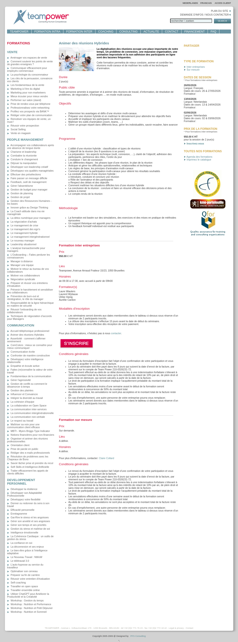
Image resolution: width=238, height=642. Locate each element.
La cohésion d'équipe (20, 401)
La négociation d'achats (22, 221)
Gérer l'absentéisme (20, 185)
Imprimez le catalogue (197, 159)
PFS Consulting (138, 636)
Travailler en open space (22, 586)
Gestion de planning (20, 193)
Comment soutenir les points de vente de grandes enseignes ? (30, 63)
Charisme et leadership (22, 151)
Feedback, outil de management (26, 182)
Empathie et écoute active (23, 365)
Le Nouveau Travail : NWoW (24, 557)
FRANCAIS (206, 3)
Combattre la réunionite (22, 155)
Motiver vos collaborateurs (23, 275)
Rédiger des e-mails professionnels (28, 452)
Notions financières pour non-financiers (30, 434)
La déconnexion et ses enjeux (25, 546)
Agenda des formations (198, 156)
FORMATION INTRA (47, 31)
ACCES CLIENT (223, 3)
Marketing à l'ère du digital (23, 88)
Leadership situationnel (22, 244)
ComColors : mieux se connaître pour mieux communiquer (29, 346)
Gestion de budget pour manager (27, 189)
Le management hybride (22, 233)
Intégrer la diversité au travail (25, 398)
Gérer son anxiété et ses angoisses (28, 521)
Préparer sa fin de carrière (23, 575)
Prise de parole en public (22, 449)
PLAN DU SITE (221, 10)
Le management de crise (22, 225)
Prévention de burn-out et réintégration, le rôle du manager (25, 297)
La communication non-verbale (26, 416)
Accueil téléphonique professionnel (28, 330)
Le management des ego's (23, 229)
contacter (116, 333)
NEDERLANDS (190, 3)
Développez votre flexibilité (24, 499)
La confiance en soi (19, 542)
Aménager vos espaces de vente (27, 57)
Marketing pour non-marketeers (26, 92)
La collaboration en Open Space (26, 405)
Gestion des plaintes (20, 390)
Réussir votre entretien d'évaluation (28, 578)
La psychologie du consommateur (27, 74)
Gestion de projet (18, 197)
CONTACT (171, 31)
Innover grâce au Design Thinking (27, 207)
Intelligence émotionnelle (22, 532)
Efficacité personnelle (20, 509)
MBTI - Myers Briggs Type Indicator (28, 431)
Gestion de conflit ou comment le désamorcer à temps (27, 385)
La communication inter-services (27, 409)
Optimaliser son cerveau (22, 571)
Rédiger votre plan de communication (29, 115)
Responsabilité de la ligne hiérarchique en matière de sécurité (30, 304)
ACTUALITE (151, 31)
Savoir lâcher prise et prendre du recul (30, 463)
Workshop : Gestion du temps (25, 600)
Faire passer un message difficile (27, 178)
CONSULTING (128, 31)
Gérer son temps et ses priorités (26, 525)
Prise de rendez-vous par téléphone (28, 103)
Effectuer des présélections (24, 174)
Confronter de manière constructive (28, 355)
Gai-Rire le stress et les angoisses (28, 517)
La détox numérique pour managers (28, 217)
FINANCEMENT (194, 31)
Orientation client (18, 445)
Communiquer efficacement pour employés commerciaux (27, 69)
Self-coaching (16, 582)
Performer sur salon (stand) (24, 100)
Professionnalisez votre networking (28, 107)
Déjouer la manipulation (22, 163)
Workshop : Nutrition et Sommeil (27, 611)
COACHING (106, 31)
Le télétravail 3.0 (18, 560)
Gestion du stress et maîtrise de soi (28, 528)
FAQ (213, 31)
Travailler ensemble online (23, 590)
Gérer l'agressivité (19, 380)
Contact (189, 628)
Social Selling (16, 129)
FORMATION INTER (79, 31)
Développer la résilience (22, 489)
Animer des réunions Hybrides (25, 334)
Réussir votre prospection (23, 125)
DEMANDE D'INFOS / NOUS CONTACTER (205, 14)
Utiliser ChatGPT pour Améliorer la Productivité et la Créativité (28, 595)
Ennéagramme (17, 513)
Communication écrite (21, 351)
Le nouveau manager (20, 240)
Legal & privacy (176, 628)
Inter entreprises (194, 66)
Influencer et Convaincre (22, 394)
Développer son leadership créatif (27, 166)
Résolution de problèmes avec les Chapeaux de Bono (27, 458)
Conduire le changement (22, 159)
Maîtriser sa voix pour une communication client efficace (23, 426)
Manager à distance (20, 261)
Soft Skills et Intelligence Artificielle (28, 466)
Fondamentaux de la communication (29, 376)
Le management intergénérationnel (28, 236)
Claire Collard (106, 458)
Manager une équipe (20, 265)
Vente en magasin (19, 133)
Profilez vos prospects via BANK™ (28, 111)
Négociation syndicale (21, 279)
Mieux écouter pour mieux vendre (27, 96)
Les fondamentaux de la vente (25, 85)
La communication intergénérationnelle (30, 413)
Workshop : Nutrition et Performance (29, 604)
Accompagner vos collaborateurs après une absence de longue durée (30, 146)
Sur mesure (192, 69)
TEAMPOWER (19, 31)
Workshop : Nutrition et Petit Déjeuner (30, 608)
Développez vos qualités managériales (30, 170)
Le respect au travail (20, 420)
